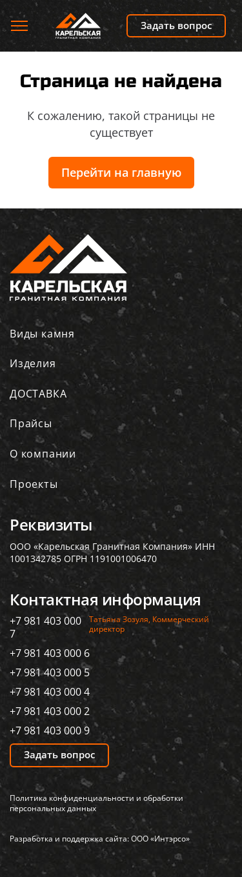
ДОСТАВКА (38, 394)
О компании (43, 454)
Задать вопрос (176, 25)
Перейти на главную (121, 172)
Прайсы (31, 423)
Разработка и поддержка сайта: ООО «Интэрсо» (100, 838)
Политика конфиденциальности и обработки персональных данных (96, 803)
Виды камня (42, 334)
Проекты (34, 484)
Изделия (33, 363)
